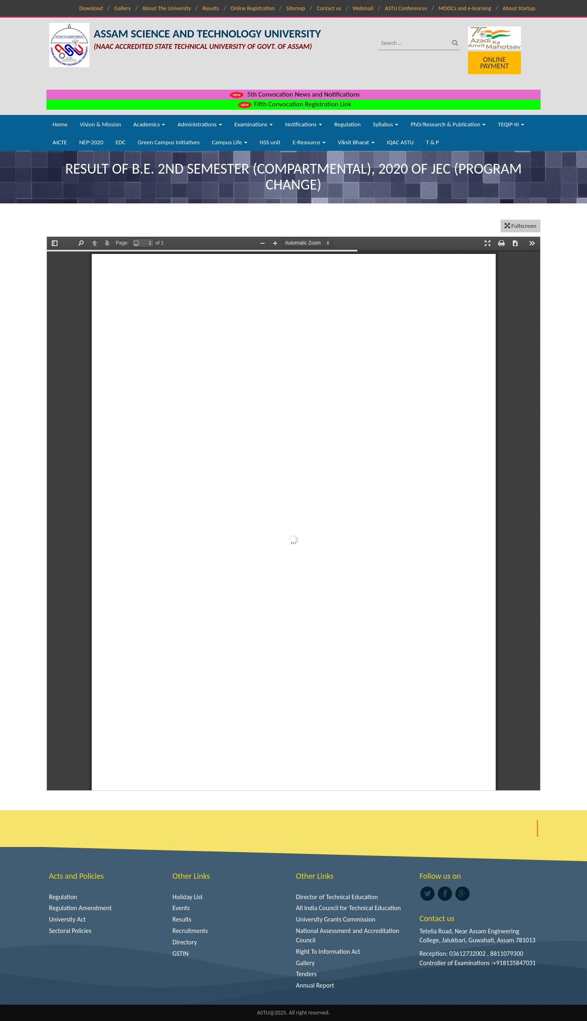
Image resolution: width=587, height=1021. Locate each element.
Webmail (363, 8)
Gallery (123, 8)
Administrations (199, 124)
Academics (149, 124)
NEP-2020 (91, 142)
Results (211, 8)
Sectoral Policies (70, 931)
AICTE (60, 142)
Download (91, 8)
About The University (166, 8)
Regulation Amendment (80, 908)
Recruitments (190, 931)
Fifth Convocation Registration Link (293, 104)
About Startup (519, 8)
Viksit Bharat (356, 142)
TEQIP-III (511, 124)
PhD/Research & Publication (447, 124)
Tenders (306, 974)
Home (60, 124)
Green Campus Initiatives (169, 142)
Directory (184, 942)
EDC (120, 142)
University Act (67, 919)
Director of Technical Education (337, 897)
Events (181, 908)
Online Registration (253, 8)
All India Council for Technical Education (348, 908)
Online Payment (494, 63)
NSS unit (270, 142)
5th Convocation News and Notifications (293, 94)
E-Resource (309, 142)
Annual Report (315, 985)
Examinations (253, 124)
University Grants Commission (335, 919)
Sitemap (295, 8)
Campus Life (229, 142)
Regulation (347, 124)
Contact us (329, 8)
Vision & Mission (100, 124)
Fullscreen (520, 225)
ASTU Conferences (406, 8)
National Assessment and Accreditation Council (347, 935)
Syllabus (386, 124)
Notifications (303, 124)
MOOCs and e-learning (465, 8)
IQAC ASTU (400, 142)
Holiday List (187, 897)
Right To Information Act (328, 951)
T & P (432, 142)
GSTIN (180, 953)
